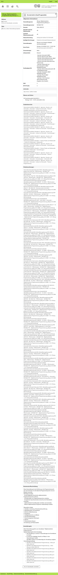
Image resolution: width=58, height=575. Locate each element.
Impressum (3, 573)
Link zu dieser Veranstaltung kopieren (11, 28)
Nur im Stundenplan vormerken (10, 23)
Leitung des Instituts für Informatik (45, 37)
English (50, 1)
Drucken (5, 21)
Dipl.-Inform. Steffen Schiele (30, 91)
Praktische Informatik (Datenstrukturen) (46, 40)
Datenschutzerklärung (19, 573)
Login (56, 1)
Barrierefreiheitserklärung (31, 573)
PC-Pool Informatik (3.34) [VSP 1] (44, 48)
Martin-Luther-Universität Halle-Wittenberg (45, 6)
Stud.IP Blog (10, 573)
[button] (55, 14)
